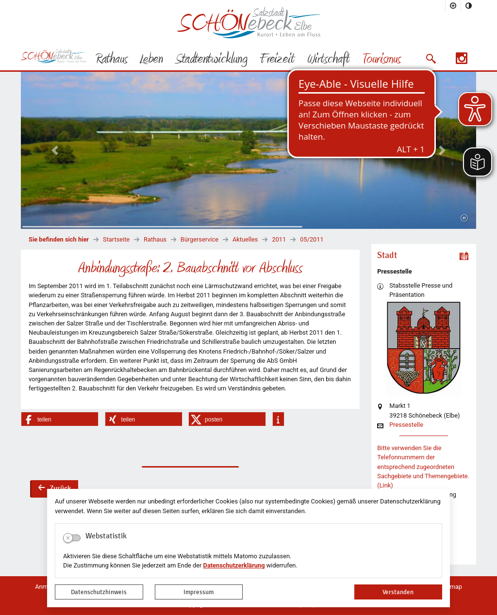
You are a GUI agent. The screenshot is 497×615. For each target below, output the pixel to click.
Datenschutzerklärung (234, 565)
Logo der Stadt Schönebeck (249, 22)
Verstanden (398, 592)
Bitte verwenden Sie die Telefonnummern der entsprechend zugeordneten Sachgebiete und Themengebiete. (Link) (423, 466)
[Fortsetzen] (464, 218)
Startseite (116, 239)
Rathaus (155, 239)
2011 (279, 239)
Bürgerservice (199, 239)
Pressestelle (406, 425)
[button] (431, 58)
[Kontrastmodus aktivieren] (469, 5)
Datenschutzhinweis (99, 592)
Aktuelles (245, 239)
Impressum (198, 592)
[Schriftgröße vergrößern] (453, 5)
